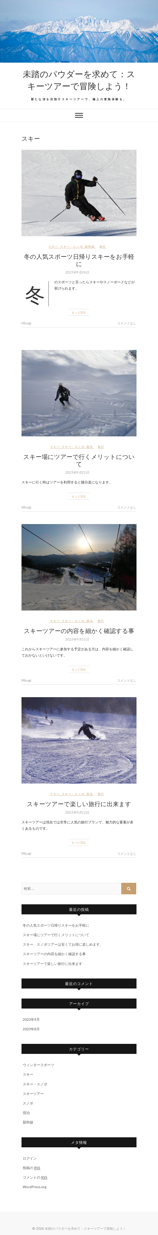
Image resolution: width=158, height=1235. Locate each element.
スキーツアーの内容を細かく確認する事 (79, 631)
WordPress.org (34, 1187)
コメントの (35, 1177)
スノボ (28, 1103)
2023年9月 (31, 1019)
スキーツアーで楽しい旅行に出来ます (79, 804)
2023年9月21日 (77, 472)
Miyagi (26, 323)
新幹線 (90, 246)
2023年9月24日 (77, 272)
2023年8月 (31, 1029)
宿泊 (89, 446)
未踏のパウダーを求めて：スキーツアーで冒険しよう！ (79, 79)
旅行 (103, 246)
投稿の (31, 1168)
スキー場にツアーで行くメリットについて (79, 460)
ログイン (30, 1158)
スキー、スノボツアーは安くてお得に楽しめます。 (63, 944)
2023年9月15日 (77, 639)
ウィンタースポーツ (38, 1065)
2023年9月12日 (77, 812)
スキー (53, 246)
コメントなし (126, 323)
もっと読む (79, 312)
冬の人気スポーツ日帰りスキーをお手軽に (79, 260)
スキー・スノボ (71, 246)
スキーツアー (33, 1093)
